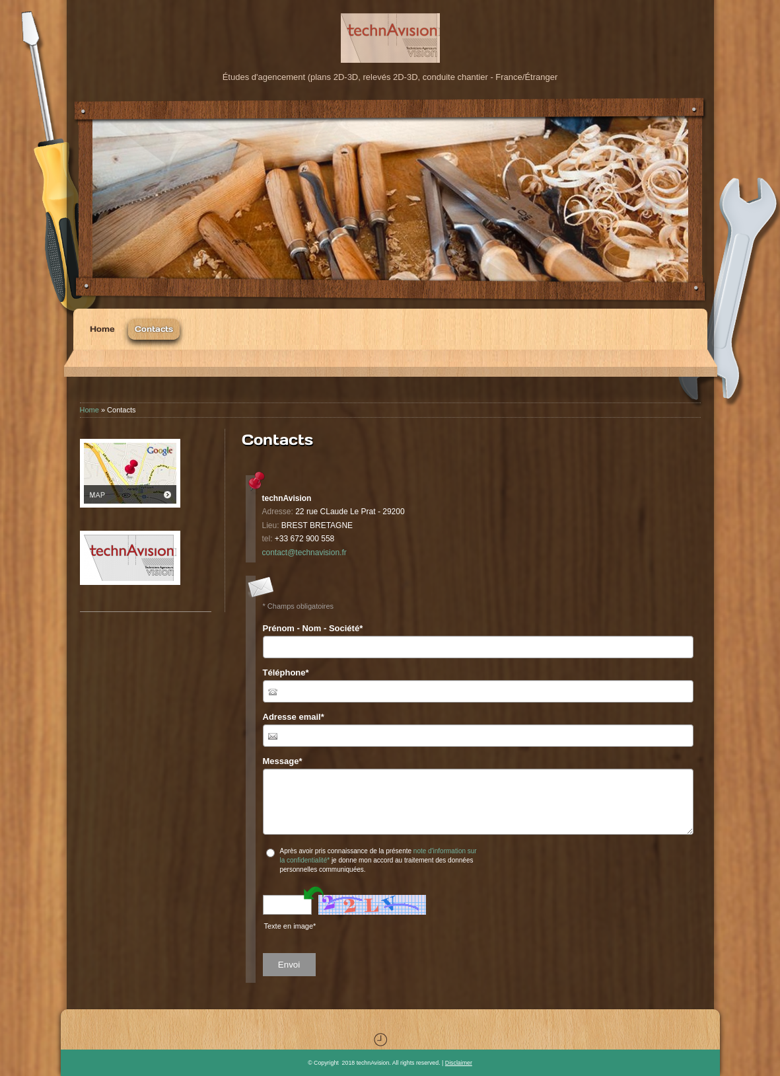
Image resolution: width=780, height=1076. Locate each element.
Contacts (154, 329)
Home (102, 329)
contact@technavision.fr (304, 552)
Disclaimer (458, 1062)
